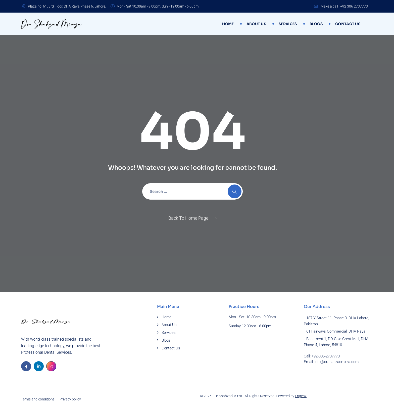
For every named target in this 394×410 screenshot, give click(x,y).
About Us (256, 24)
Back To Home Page (188, 218)
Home (228, 24)
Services (288, 24)
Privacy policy (70, 399)
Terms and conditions (38, 399)
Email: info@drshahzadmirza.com (331, 361)
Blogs (316, 24)
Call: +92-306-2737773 (322, 356)
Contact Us (347, 24)
